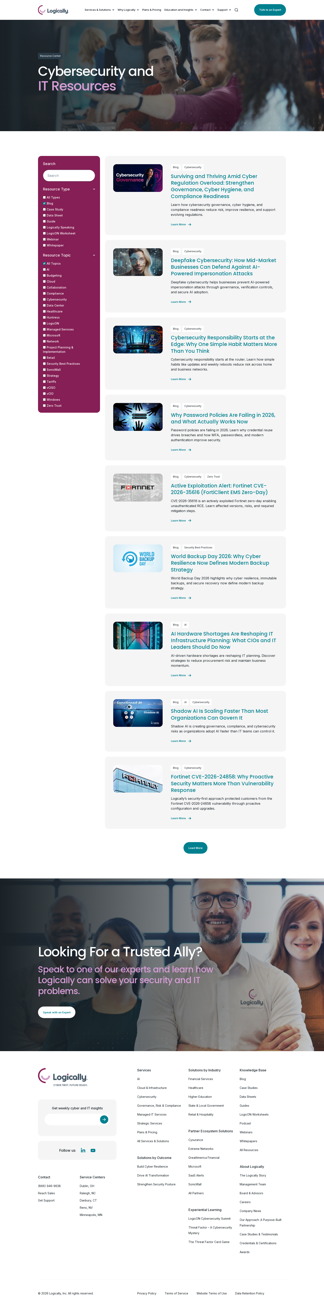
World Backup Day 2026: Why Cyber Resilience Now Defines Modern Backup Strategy (220, 563)
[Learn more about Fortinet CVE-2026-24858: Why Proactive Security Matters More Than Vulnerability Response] (181, 818)
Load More (195, 848)
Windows (51, 399)
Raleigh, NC (88, 1193)
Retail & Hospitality (200, 1114)
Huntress (51, 317)
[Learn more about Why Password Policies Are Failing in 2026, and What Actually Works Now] (181, 450)
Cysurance (195, 1140)
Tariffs (49, 381)
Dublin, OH (87, 1186)
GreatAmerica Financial (203, 1157)
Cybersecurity (55, 299)
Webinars (246, 1132)
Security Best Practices (61, 363)
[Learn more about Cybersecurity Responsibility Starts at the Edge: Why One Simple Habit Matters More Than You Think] (181, 379)
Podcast (245, 1123)
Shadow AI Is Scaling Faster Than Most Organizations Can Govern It (219, 714)
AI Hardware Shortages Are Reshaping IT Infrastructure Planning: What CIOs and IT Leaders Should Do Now (223, 640)
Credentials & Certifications (258, 1243)
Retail (49, 357)
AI (46, 269)
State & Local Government (206, 1105)
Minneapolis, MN (91, 1215)
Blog (48, 203)
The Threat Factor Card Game (209, 1242)
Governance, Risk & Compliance (159, 1105)
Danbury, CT (88, 1200)
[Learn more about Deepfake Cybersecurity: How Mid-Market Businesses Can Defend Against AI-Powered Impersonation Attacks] (181, 301)
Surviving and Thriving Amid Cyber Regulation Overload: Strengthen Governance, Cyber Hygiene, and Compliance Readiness (214, 186)
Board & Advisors (251, 1193)
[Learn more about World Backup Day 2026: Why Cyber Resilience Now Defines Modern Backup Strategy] (181, 598)
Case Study (53, 209)
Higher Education (200, 1096)
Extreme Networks (200, 1148)
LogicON (51, 323)
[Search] (236, 10)
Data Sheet (53, 215)
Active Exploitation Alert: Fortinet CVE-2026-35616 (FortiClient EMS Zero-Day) (219, 489)
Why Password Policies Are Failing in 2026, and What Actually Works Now (223, 418)
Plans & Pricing (151, 9)
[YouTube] (93, 1150)
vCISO (49, 387)
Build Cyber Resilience (152, 1166)
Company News (250, 1211)
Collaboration (54, 287)
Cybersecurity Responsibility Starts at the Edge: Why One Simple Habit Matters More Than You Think (224, 344)
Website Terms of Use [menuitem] (212, 1293)
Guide (49, 221)
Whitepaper (53, 245)
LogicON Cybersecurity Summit (209, 1218)
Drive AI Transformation (153, 1175)
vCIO (48, 393)
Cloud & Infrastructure (152, 1088)
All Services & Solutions (153, 1141)
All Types (51, 197)
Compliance (53, 293)
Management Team (253, 1184)
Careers (245, 1202)
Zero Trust (52, 405)
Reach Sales (46, 1193)
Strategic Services (149, 1123)
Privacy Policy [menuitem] (146, 1293)
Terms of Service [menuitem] (176, 1293)
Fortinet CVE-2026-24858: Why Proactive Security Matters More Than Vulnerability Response (222, 783)
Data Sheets (248, 1096)
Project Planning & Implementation (58, 349)
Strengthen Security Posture (156, 1184)
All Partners (196, 1193)
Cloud (49, 281)
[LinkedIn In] (83, 1150)
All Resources (249, 1150)
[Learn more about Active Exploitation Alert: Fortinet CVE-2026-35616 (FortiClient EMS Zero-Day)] (181, 520)
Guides (244, 1105)
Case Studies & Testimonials (259, 1234)
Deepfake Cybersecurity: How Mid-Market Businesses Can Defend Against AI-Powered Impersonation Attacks (223, 267)
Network (51, 341)
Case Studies (249, 1088)
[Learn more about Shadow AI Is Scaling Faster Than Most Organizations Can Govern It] (181, 741)
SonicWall (52, 369)
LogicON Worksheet (59, 233)
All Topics (52, 263)
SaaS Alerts (196, 1175)
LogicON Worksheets (254, 1114)
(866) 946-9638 (49, 1186)
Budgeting (52, 275)
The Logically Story (253, 1175)
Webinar (51, 239)
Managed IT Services (152, 1114)
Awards (245, 1252)
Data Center (53, 305)
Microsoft (51, 335)
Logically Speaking (58, 227)
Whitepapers (248, 1141)
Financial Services (200, 1079)
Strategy (51, 375)
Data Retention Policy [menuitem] (249, 1293)
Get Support (46, 1200)
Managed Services (58, 329)
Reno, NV (86, 1207)
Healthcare (53, 311)
